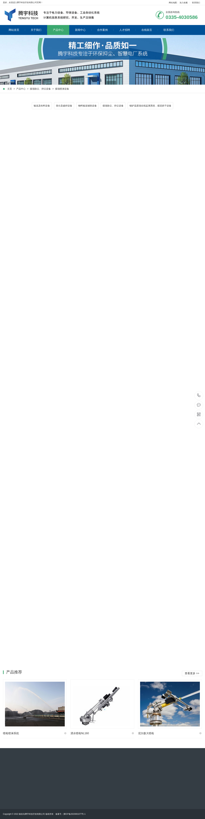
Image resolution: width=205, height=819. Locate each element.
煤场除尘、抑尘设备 (40, 88)
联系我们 (196, 2)
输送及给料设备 (42, 105)
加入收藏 (184, 2)
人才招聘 (127, 29)
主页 (9, 88)
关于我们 (39, 29)
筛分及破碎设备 (64, 105)
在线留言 (149, 29)
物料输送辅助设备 (87, 105)
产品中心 (58, 29)
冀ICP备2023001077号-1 (74, 814)
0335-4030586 (199, 395)
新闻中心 (83, 29)
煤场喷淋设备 (62, 88)
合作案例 (105, 29)
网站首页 (17, 29)
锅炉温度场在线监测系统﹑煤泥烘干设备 (150, 105)
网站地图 (173, 2)
